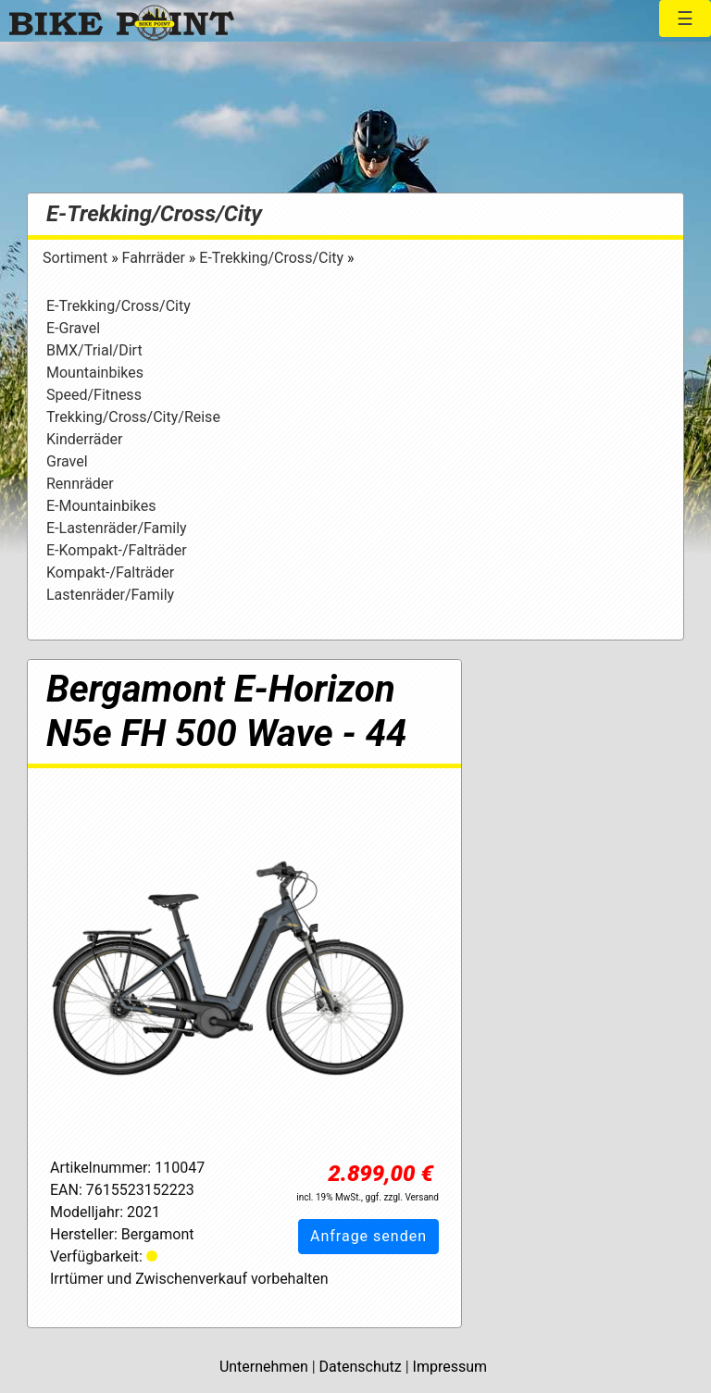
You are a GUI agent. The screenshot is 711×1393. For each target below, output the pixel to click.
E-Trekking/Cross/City (154, 214)
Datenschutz (360, 1366)
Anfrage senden (368, 1236)
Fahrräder (155, 258)
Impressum (450, 1366)
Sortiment (77, 258)
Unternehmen (263, 1366)
